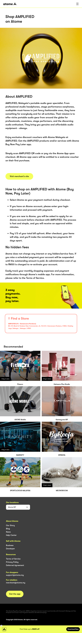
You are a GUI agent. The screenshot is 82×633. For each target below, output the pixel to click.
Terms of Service (13, 559)
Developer (10, 549)
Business (9, 545)
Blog (8, 529)
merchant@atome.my (15, 583)
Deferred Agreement (15, 565)
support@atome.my (15, 575)
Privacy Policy (12, 562)
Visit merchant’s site (19, 176)
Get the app (14, 594)
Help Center (11, 535)
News (8, 532)
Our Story (10, 525)
